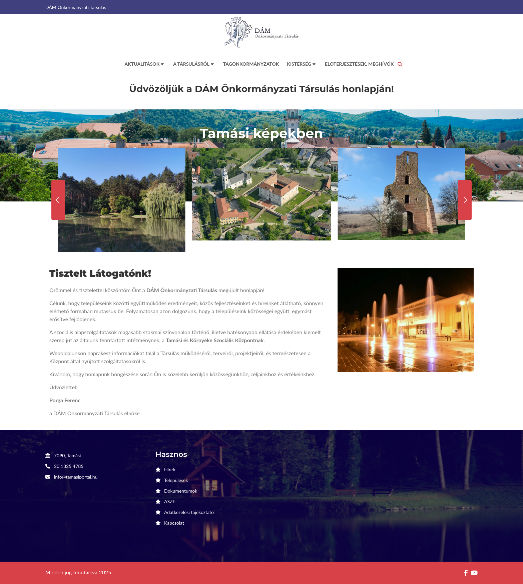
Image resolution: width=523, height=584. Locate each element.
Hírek (169, 469)
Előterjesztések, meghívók (359, 64)
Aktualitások (145, 64)
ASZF (169, 501)
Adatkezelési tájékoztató (189, 512)
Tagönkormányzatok (251, 64)
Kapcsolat (174, 523)
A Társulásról (194, 64)
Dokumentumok (180, 491)
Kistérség (302, 64)
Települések (176, 480)
